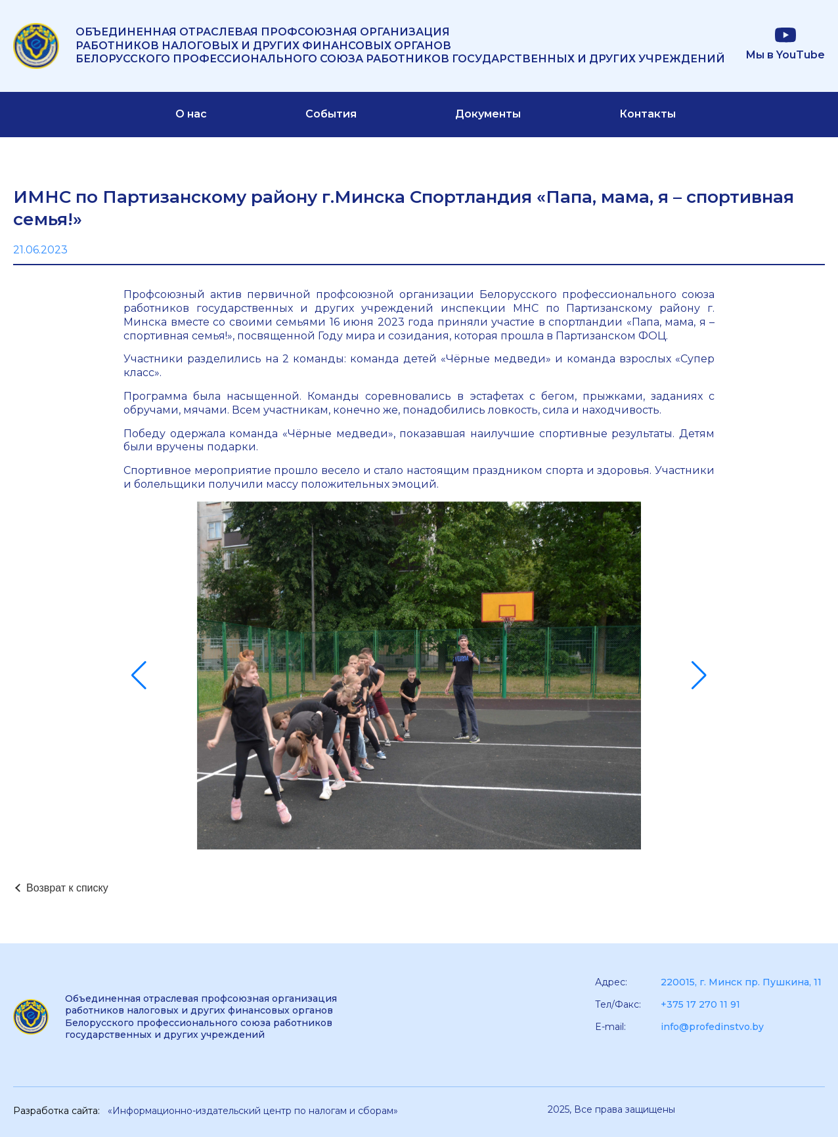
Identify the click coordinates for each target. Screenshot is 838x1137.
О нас (191, 114)
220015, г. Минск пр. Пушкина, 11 (741, 982)
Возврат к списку (67, 887)
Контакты (647, 114)
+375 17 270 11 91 (700, 1004)
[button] (139, 675)
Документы (488, 114)
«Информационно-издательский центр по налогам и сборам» (253, 1111)
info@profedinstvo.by (712, 1027)
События (331, 114)
